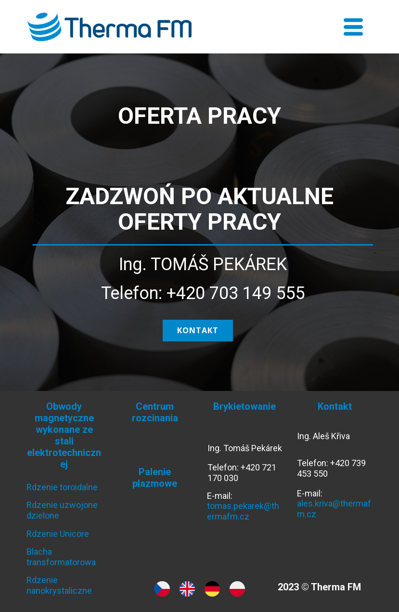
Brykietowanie (244, 406)
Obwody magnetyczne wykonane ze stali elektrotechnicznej (64, 435)
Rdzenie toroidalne (62, 487)
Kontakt (335, 406)
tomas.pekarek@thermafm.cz (243, 511)
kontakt (198, 330)
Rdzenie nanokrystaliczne (59, 585)
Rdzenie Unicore (57, 534)
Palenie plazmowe (154, 477)
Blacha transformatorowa (61, 557)
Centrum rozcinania (155, 412)
